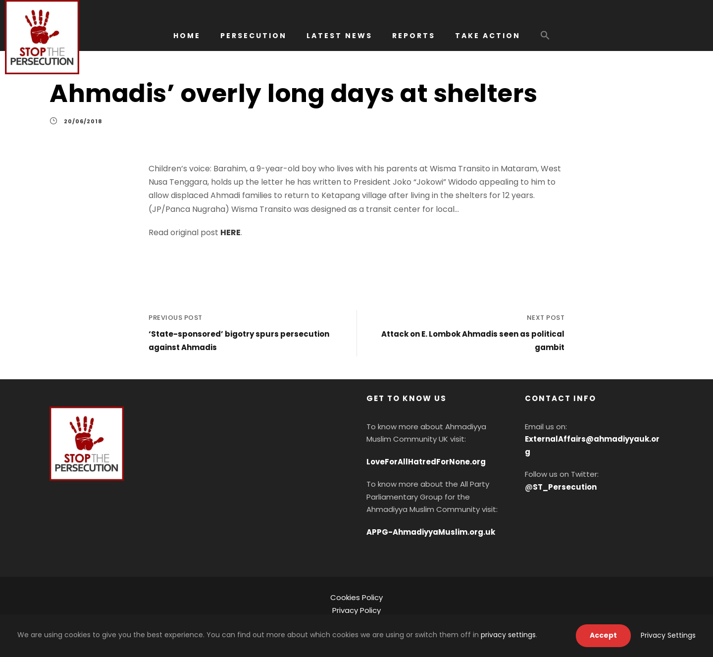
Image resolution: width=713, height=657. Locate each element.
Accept (603, 635)
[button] (545, 40)
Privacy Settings (668, 635)
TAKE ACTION (487, 36)
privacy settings (508, 635)
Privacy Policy (356, 610)
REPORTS (413, 36)
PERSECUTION (253, 36)
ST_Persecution (565, 487)
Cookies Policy (356, 597)
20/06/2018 (83, 121)
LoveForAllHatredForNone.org (426, 461)
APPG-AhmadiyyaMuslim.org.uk (430, 532)
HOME (187, 36)
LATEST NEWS (339, 36)
